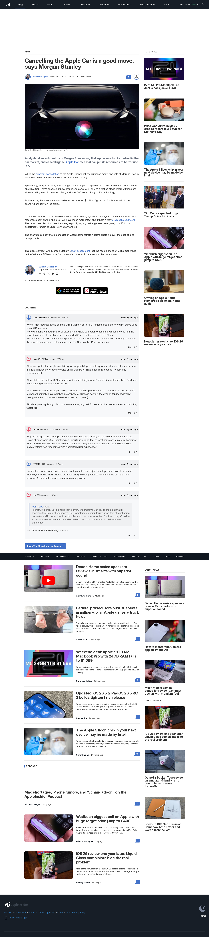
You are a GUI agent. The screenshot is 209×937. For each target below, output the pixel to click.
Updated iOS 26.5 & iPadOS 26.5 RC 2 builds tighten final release (107, 695)
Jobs (67, 912)
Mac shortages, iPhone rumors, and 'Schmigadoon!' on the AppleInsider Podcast (75, 794)
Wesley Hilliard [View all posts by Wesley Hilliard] (83, 883)
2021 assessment (80, 250)
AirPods (104, 4)
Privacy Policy (79, 912)
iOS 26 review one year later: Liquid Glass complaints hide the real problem (106, 857)
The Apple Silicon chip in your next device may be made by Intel (106, 732)
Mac (35, 4)
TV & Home (125, 4)
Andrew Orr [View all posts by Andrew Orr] (81, 640)
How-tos (32, 912)
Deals (41, 912)
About (129, 318)
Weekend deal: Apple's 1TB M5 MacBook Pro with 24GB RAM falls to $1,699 (106, 656)
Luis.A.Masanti (40, 317)
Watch (85, 4)
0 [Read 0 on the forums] (137, 680)
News (20, 4)
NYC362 (37, 464)
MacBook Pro (119, 557)
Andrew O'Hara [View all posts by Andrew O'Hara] (83, 596)
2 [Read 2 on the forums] (137, 595)
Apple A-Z (51, 912)
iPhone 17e (29, 557)
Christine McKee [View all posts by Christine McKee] (84, 681)
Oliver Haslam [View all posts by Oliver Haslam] (83, 755)
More (167, 4)
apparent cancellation (47, 174)
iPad (50, 4)
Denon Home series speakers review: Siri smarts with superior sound (103, 571)
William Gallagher (40, 77)
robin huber (38, 429)
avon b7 (37, 359)
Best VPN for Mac (139, 557)
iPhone (68, 4)
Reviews (8, 912)
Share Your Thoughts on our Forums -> (45, 546)
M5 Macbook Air (62, 557)
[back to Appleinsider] (8, 5)
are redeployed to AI (123, 219)
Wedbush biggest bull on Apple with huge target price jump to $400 (107, 818)
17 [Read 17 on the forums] (137, 754)
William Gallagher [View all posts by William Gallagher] (32, 804)
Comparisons (20, 912)
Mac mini (180, 557)
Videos (60, 912)
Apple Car (72, 162)
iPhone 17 (45, 557)
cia (34, 495)
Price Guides (147, 4)
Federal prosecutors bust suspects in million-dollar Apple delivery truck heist (107, 612)
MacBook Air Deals (99, 557)
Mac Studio (80, 557)
